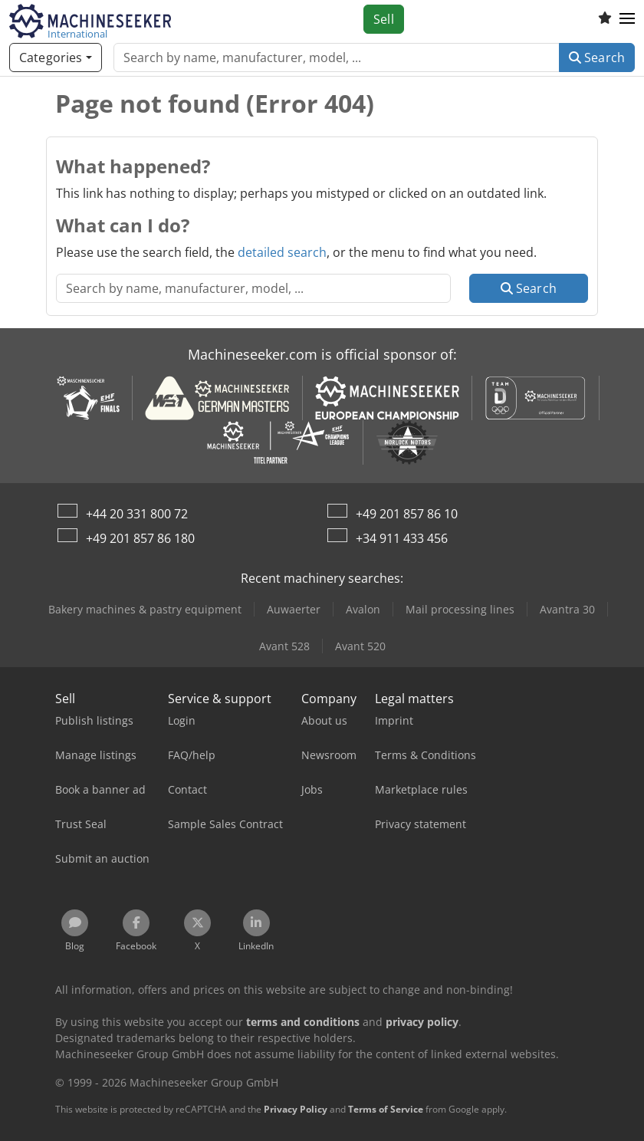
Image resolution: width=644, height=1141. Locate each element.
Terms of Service (385, 1109)
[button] (627, 19)
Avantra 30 (567, 609)
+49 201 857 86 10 (407, 513)
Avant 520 (360, 646)
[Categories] (55, 57)
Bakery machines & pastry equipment (145, 609)
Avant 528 (284, 646)
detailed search (282, 252)
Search (597, 57)
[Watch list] (605, 19)
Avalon (363, 609)
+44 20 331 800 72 (137, 513)
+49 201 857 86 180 (140, 538)
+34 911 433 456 (402, 538)
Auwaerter (293, 609)
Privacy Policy (295, 1109)
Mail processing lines (460, 609)
